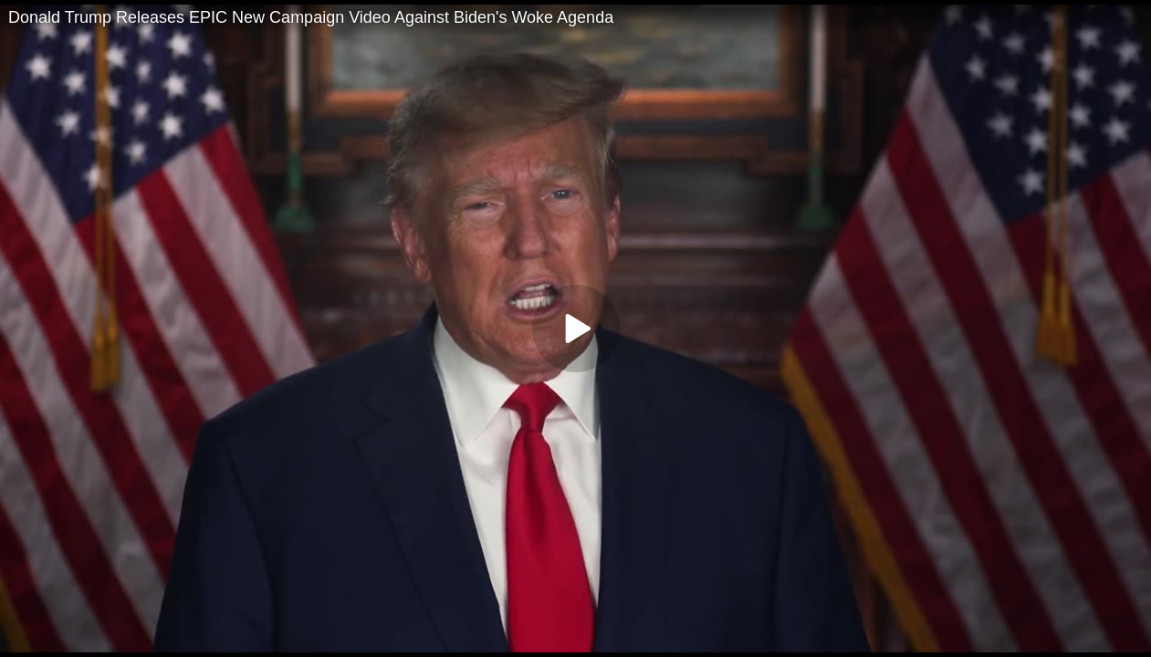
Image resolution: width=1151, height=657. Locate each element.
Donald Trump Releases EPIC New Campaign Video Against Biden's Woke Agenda (310, 17)
